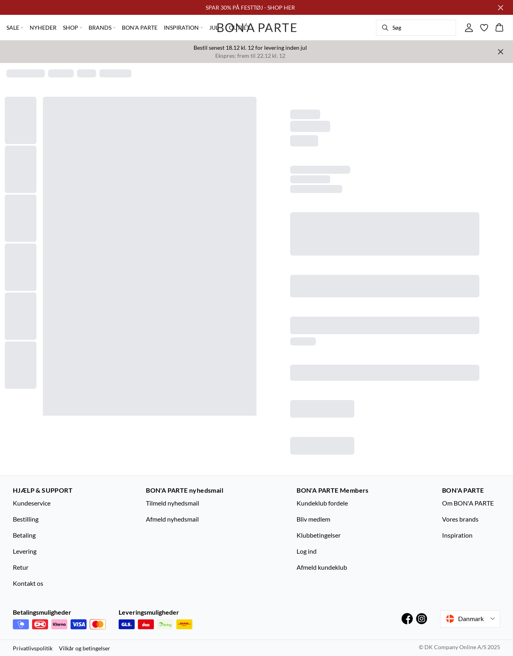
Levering (24, 551)
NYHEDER (43, 27)
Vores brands (460, 519)
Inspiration (457, 535)
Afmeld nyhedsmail (172, 519)
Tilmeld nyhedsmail (172, 503)
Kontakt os (28, 583)
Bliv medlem (313, 519)
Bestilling (25, 519)
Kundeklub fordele (322, 503)
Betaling (24, 535)
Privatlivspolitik (33, 648)
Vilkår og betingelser (84, 648)
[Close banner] (501, 8)
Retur (20, 567)
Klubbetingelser (319, 535)
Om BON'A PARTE (468, 503)
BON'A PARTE (140, 27)
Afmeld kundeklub (322, 567)
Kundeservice (31, 503)
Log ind (307, 551)
